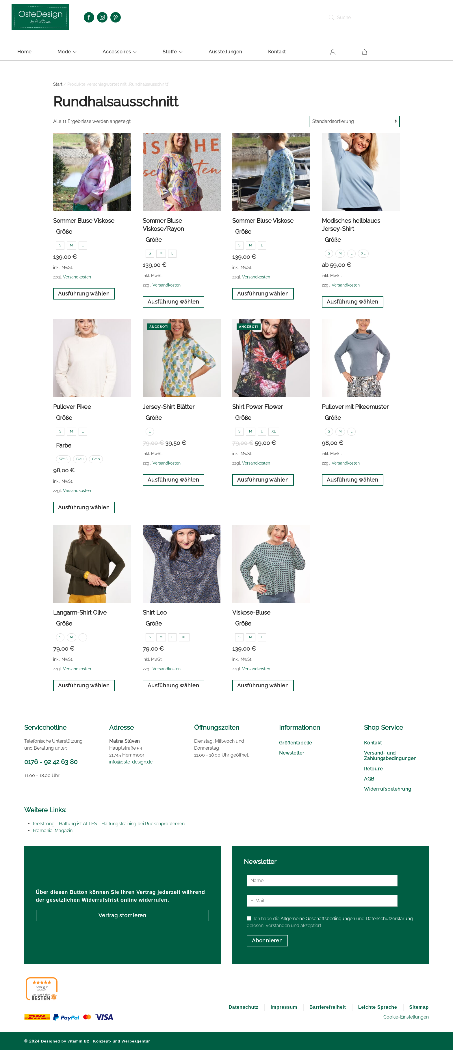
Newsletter (292, 753)
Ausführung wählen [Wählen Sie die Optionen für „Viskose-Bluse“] (263, 685)
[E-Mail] (322, 901)
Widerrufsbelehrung (387, 789)
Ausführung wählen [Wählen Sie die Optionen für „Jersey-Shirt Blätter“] (173, 480)
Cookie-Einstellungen (406, 1017)
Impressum (284, 1007)
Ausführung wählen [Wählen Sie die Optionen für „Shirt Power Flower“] (263, 480)
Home (24, 52)
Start (57, 84)
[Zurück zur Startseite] (40, 17)
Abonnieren (267, 940)
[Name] (322, 880)
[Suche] (367, 17)
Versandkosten (77, 276)
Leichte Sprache (377, 1007)
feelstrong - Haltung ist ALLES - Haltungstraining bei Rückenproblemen (109, 823)
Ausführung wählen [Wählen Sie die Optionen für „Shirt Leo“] (173, 685)
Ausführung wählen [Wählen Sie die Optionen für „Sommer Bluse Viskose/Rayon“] (173, 302)
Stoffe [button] (173, 52)
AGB (369, 779)
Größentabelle (295, 743)
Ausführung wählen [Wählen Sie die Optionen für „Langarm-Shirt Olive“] (84, 685)
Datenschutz (243, 1007)
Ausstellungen (225, 52)
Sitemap (419, 1007)
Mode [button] (67, 52)
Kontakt (277, 52)
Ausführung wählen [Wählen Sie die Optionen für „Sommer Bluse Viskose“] (84, 294)
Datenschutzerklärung (389, 918)
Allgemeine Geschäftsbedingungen (318, 918)
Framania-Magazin (53, 830)
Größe (64, 231)
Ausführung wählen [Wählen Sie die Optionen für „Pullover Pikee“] (84, 507)
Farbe (63, 445)
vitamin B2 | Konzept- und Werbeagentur (109, 1041)
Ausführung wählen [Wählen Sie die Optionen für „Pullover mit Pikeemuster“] (352, 480)
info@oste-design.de (131, 762)
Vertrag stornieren (122, 916)
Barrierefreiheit (327, 1007)
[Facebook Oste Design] (89, 17)
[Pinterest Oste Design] (115, 17)
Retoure (373, 769)
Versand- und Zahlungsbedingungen (390, 755)
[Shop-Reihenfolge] (354, 121)
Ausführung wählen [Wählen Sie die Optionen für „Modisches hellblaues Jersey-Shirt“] (352, 302)
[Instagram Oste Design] (102, 17)
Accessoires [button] (120, 52)
